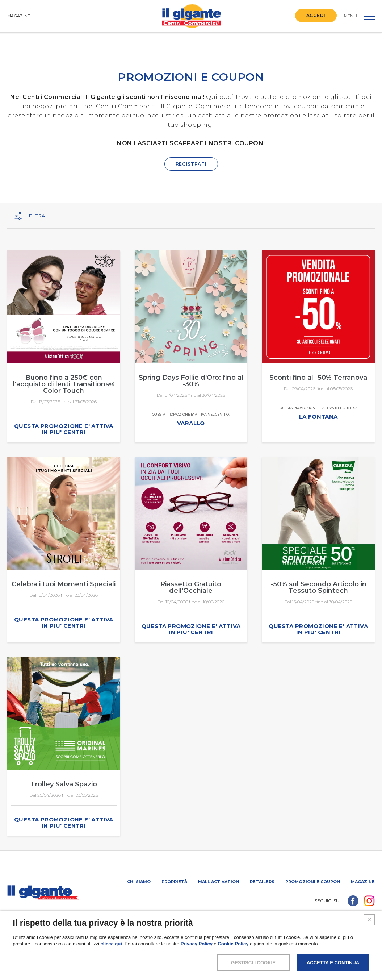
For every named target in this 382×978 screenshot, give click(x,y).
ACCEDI (316, 15)
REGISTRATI (191, 164)
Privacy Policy (197, 957)
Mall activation (218, 881)
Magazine (363, 881)
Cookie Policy (233, 957)
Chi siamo (139, 881)
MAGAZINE (18, 15)
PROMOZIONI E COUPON (312, 881)
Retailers (262, 881)
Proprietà (174, 881)
